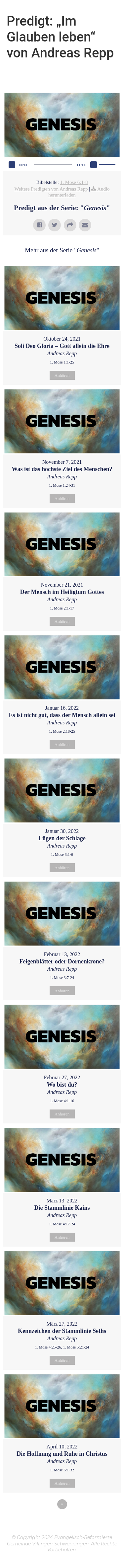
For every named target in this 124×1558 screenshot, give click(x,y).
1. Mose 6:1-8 (74, 182)
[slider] (53, 164)
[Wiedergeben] (12, 164)
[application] (62, 164)
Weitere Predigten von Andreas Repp (51, 189)
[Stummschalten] (93, 164)
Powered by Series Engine (62, 1522)
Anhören (62, 375)
